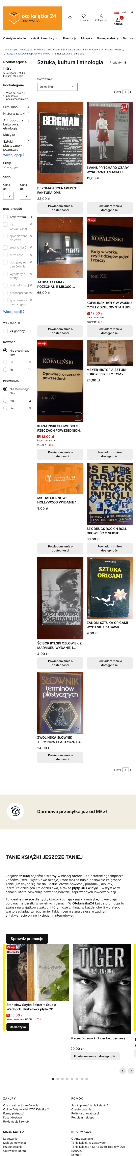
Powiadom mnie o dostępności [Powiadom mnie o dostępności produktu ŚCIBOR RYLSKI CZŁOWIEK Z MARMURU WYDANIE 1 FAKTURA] (60, 663)
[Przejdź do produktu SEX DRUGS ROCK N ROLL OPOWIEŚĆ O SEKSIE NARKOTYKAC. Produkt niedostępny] (110, 494)
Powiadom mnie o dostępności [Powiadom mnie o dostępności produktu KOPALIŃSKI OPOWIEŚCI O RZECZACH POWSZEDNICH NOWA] (60, 454)
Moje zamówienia (14, 1142)
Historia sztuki (16, 114)
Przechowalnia (12, 1146)
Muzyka (16, 135)
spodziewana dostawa (18, 238)
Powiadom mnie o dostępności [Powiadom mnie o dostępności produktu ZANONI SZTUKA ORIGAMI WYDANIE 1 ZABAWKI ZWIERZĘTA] (109, 663)
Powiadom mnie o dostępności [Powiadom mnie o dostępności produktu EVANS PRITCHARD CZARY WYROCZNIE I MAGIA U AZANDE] (109, 207)
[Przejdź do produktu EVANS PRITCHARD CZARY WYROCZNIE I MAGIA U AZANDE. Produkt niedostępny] (110, 133)
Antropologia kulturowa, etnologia (16, 124)
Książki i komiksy (114, 49)
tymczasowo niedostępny (18, 302)
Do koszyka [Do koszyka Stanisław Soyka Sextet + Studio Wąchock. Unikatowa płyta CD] (18, 1027)
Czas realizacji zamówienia (20, 1105)
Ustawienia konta (14, 1150)
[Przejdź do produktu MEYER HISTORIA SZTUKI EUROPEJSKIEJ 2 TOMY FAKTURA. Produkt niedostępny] (110, 353)
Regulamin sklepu (82, 1117)
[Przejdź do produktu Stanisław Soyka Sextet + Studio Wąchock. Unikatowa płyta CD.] (37, 972)
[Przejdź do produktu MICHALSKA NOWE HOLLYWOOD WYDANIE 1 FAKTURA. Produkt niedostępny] (60, 478)
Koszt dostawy (13, 1117)
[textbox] (57, 87)
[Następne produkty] (131, 1071)
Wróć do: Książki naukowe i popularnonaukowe (15, 95)
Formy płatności (13, 1113)
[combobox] (57, 87)
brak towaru (18, 217)
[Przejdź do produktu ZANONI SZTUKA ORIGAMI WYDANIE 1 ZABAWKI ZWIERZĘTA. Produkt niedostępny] (110, 588)
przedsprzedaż (20, 292)
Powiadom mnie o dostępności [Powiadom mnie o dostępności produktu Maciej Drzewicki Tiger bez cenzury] (95, 1056)
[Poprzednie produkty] (122, 1071)
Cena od (6, 186)
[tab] (53, 1079)
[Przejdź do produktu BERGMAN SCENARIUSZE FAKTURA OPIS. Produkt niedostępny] (60, 143)
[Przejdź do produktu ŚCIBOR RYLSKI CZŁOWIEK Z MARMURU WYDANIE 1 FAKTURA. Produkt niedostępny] (60, 598)
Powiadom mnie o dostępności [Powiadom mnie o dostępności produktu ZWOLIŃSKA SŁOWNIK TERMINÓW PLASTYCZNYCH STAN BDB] (60, 757)
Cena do (23, 186)
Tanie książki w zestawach (88, 1142)
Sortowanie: (45, 79)
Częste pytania (81, 1109)
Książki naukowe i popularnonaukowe (28, 53)
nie (11, 369)
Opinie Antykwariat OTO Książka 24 (27, 1109)
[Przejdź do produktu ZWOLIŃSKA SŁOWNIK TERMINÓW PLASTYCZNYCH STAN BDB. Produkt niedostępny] (60, 703)
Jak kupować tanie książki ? (89, 1105)
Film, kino (16, 107)
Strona (117, 91)
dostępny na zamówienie (18, 264)
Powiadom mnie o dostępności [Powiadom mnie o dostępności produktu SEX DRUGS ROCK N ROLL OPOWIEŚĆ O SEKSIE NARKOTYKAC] (109, 548)
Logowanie (10, 1138)
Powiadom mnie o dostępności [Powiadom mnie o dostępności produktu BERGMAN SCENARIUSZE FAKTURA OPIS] (60, 207)
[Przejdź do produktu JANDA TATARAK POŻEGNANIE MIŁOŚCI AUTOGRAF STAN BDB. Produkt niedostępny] (60, 247)
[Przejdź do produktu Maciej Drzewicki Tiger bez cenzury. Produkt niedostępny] (102, 989)
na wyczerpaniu (18, 226)
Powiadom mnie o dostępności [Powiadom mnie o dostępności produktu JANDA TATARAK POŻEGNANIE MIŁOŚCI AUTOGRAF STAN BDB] (60, 331)
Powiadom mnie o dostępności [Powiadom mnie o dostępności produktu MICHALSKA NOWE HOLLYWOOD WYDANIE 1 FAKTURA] (60, 548)
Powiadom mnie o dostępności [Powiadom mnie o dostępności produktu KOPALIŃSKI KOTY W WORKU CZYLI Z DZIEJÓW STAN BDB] (109, 331)
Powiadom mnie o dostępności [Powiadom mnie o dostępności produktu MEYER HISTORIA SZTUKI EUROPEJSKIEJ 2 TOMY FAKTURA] (109, 454)
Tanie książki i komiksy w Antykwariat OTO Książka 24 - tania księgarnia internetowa (51, 49)
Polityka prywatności (85, 1113)
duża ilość (16, 255)
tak (12, 362)
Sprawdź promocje (27, 939)
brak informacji (19, 285)
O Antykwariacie (82, 1138)
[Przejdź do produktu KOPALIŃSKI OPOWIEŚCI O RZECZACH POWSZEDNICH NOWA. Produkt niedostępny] (60, 381)
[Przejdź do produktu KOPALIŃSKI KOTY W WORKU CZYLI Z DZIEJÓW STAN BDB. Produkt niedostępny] (110, 258)
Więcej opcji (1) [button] (15, 155)
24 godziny (17, 331)
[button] (118, 22)
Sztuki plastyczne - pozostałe (16, 145)
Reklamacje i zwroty (16, 1121)
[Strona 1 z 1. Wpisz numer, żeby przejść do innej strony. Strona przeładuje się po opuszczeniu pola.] (125, 92)
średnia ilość (18, 247)
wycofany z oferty (17, 276)
